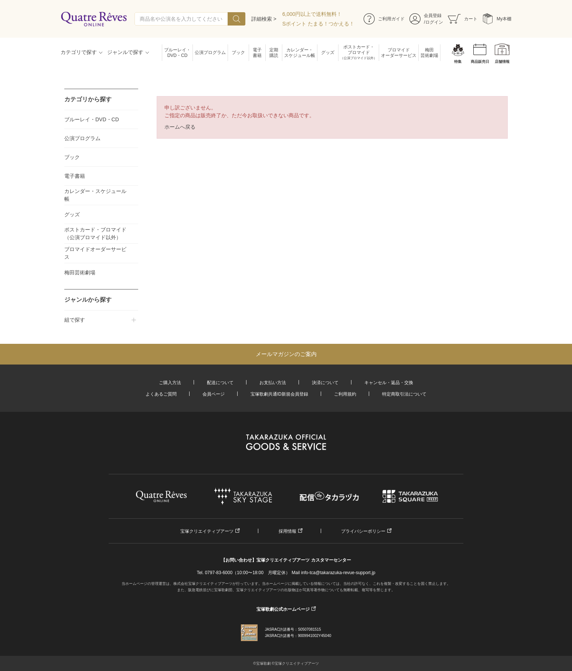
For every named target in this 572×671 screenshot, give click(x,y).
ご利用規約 (345, 394)
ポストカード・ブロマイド (358, 52)
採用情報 (287, 531)
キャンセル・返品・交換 (388, 382)
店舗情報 (502, 62)
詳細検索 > (263, 19)
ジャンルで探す (125, 52)
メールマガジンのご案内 (286, 354)
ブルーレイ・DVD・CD (177, 52)
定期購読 (273, 52)
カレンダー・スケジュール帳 (299, 52)
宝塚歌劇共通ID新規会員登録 (279, 394)
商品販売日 (480, 62)
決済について (325, 382)
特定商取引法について (404, 394)
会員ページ (213, 394)
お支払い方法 (272, 382)
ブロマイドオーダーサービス (398, 52)
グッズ (327, 52)
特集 (458, 62)
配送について (220, 382)
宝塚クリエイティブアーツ (207, 531)
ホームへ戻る (179, 127)
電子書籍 (257, 52)
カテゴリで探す (79, 52)
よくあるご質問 (161, 394)
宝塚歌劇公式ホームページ (283, 609)
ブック (238, 52)
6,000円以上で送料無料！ (312, 14)
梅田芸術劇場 (429, 52)
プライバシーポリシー (363, 531)
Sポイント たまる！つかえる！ (318, 24)
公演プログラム (210, 52)
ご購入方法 (170, 382)
